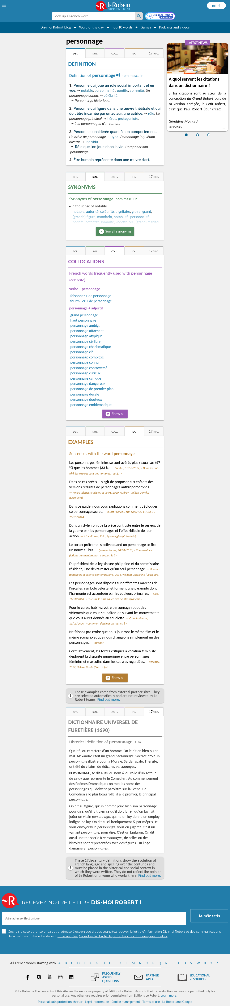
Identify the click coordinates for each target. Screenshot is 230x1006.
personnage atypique (86, 336)
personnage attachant (87, 330)
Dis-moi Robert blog (55, 27)
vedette (121, 222)
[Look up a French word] (139, 16)
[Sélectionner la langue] (216, 5)
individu (92, 142)
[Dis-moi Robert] (160, 16)
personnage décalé (84, 394)
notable (87, 90)
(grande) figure (84, 217)
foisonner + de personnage (90, 296)
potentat (92, 222)
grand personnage (84, 315)
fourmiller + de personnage (91, 301)
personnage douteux (86, 399)
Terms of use (151, 1002)
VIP (131, 222)
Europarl (99, 643)
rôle (151, 113)
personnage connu (84, 362)
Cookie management (125, 1002)
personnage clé (82, 352)
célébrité (110, 95)
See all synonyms (118, 231)
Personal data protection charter (60, 1002)
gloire (136, 211)
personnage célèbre (85, 341)
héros (111, 118)
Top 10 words (122, 27)
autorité (92, 211)
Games (145, 27)
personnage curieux (85, 373)
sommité (137, 90)
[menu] (4, 5)
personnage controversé (88, 368)
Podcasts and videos (174, 27)
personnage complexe (87, 357)
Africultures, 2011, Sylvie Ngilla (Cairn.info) (110, 536)
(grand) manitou (148, 222)
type (115, 137)
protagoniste (128, 118)
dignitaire (123, 211)
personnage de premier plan (92, 389)
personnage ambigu (85, 325)
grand (146, 211)
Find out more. (108, 699)
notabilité (121, 217)
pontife (122, 90)
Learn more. (169, 995)
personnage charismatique (90, 346)
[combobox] (93, 16)
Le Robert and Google (177, 1002)
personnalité (104, 90)
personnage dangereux (87, 383)
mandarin (104, 217)
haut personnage (83, 320)
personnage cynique (85, 378)
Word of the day (91, 27)
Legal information (97, 1002)
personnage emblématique (90, 404)
